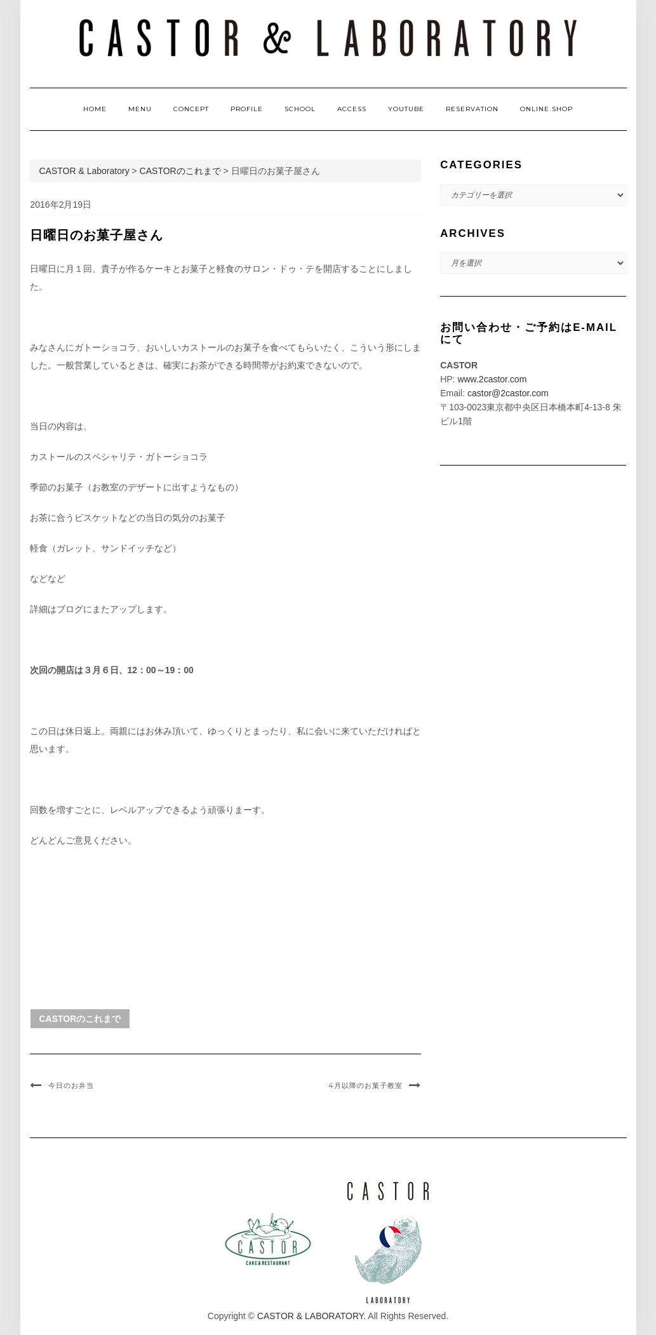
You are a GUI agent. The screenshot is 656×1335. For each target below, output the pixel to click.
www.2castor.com (491, 379)
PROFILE (247, 109)
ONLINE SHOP (546, 109)
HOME (95, 109)
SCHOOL (300, 109)
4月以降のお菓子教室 (365, 1085)
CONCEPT (191, 109)
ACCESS (351, 109)
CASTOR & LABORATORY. (311, 1316)
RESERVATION (472, 109)
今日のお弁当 (71, 1085)
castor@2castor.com (508, 393)
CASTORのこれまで (80, 1019)
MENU (140, 109)
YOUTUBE (406, 109)
